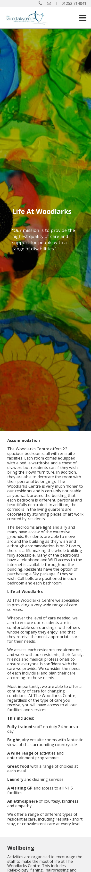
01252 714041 (73, 3)
